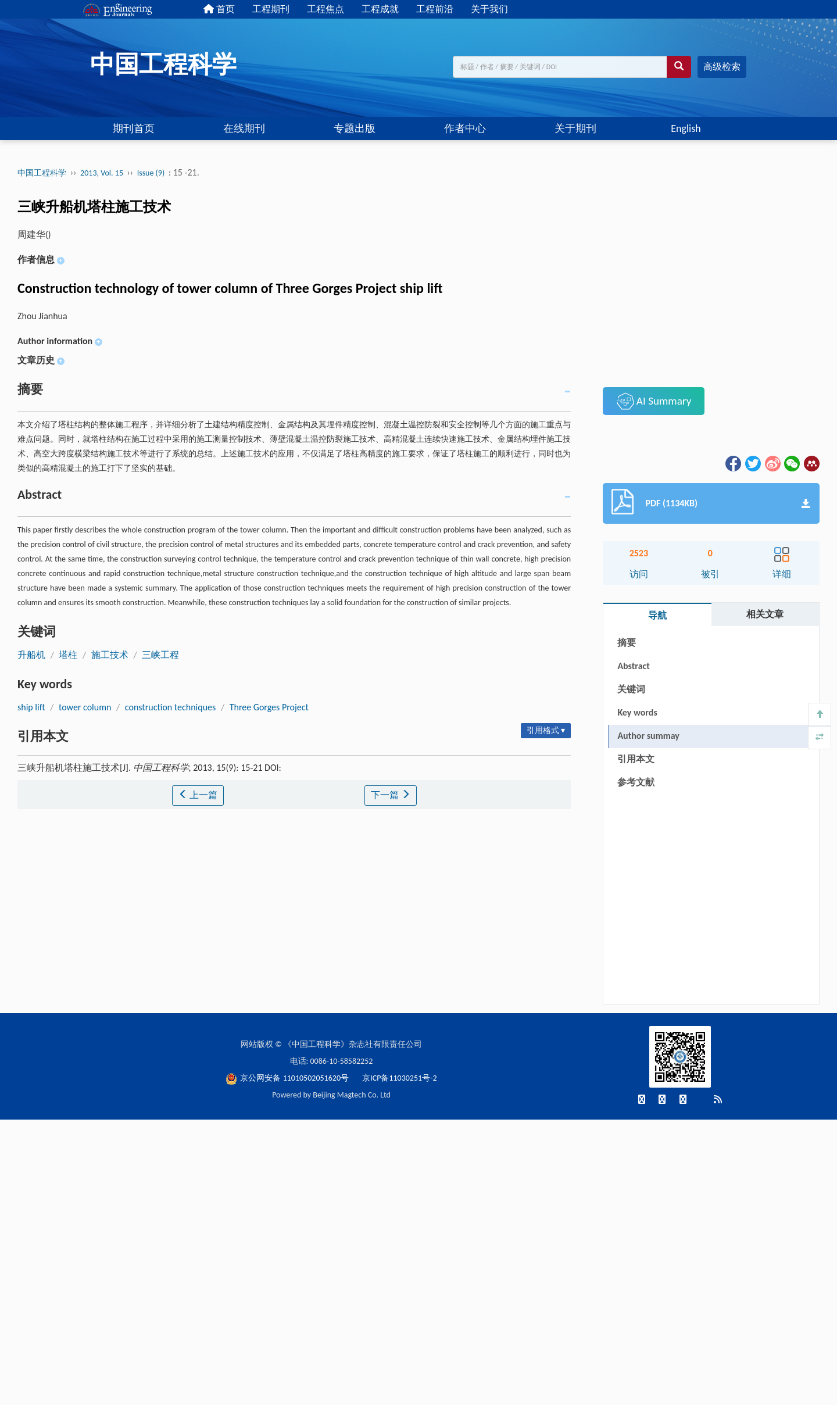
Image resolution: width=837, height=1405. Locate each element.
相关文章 (765, 614)
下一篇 (390, 794)
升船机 (31, 654)
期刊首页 (134, 128)
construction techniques (170, 707)
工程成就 (380, 9)
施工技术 (109, 654)
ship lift (31, 707)
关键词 (631, 689)
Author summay (648, 735)
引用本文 (635, 758)
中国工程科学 (41, 173)
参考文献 (635, 782)
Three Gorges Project (269, 707)
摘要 (626, 642)
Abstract (633, 665)
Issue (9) (151, 173)
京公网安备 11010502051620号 (288, 1078)
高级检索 (722, 66)
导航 (657, 615)
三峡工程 (160, 654)
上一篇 (198, 794)
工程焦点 (325, 9)
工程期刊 (270, 9)
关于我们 (489, 9)
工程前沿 (434, 9)
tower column (85, 707)
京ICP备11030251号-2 (399, 1078)
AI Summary (654, 401)
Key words (637, 712)
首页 (219, 9)
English (685, 128)
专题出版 (354, 128)
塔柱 (68, 654)
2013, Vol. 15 (102, 173)
